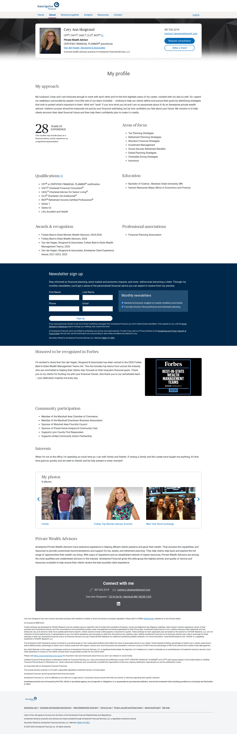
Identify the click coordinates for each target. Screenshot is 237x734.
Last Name (88, 292)
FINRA (104, 338)
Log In (196, 14)
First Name (55, 292)
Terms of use (106, 708)
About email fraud (152, 708)
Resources (103, 14)
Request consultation (179, 40)
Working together (70, 14)
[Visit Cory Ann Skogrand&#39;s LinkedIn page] (118, 604)
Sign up (81, 318)
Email (86, 303)
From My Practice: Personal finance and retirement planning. (152, 307)
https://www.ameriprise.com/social (48, 656)
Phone (52, 303)
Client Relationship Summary (85, 708)
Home (41, 14)
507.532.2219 (171, 29)
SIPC (113, 338)
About (52, 14)
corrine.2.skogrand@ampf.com (180, 33)
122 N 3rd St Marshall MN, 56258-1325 (129, 596)
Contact (118, 14)
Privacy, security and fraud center (128, 708)
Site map (166, 708)
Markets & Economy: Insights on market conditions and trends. (153, 303)
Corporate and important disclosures (55, 708)
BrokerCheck (149, 619)
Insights (88, 14)
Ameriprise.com (30, 708)
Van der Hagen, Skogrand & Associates (84, 47)
